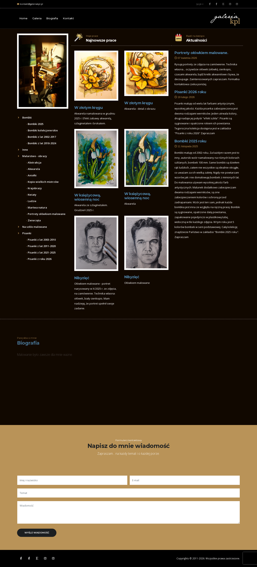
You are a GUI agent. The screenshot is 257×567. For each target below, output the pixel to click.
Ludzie (31, 201)
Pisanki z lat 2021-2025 (41, 252)
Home (23, 18)
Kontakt (68, 18)
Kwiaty (31, 194)
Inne (23, 149)
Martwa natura (36, 207)
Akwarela (33, 169)
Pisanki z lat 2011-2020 (41, 246)
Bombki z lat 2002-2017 (41, 137)
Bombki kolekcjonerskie (42, 130)
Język (199, 4)
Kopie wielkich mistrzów (42, 182)
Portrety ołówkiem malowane (45, 214)
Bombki (25, 117)
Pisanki (24, 233)
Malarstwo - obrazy (32, 156)
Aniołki (31, 175)
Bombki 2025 (34, 124)
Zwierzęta (33, 220)
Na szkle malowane (32, 227)
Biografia (52, 18)
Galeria (37, 18)
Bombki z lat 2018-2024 (41, 143)
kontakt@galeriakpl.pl (31, 4)
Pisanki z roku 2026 (38, 259)
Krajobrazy (34, 188)
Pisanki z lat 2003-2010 (41, 239)
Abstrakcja (33, 162)
